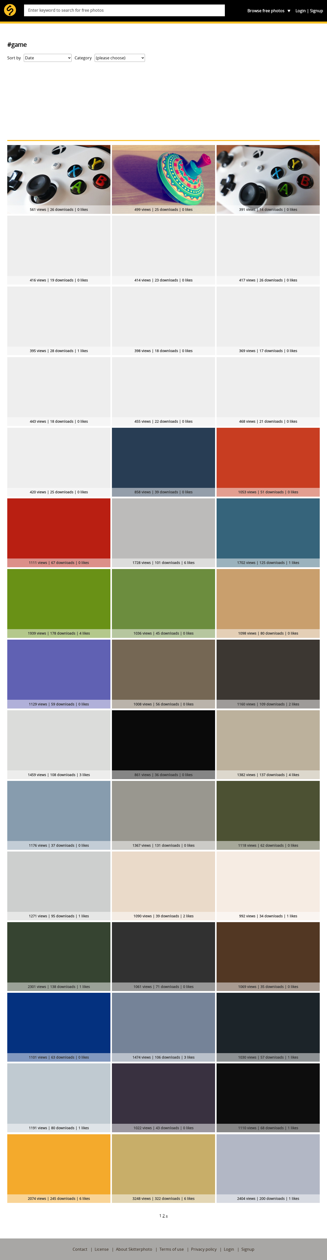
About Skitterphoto (134, 1249)
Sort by (14, 58)
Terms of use (171, 1249)
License (102, 1249)
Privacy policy (204, 1249)
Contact (80, 1249)
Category (83, 58)
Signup (316, 11)
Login (300, 11)
